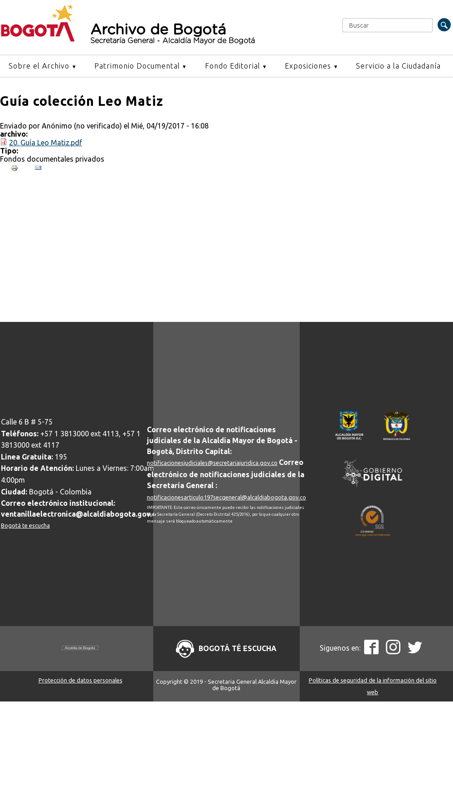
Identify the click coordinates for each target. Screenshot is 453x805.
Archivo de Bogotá (208, 33)
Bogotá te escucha (25, 525)
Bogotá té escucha (238, 648)
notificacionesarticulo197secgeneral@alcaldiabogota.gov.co (226, 497)
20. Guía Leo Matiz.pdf (45, 142)
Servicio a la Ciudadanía (398, 66)
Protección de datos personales (80, 680)
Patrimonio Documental (137, 66)
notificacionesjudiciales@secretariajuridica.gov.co (212, 462)
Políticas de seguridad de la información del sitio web (373, 686)
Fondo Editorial (232, 66)
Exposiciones (308, 66)
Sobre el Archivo (39, 66)
